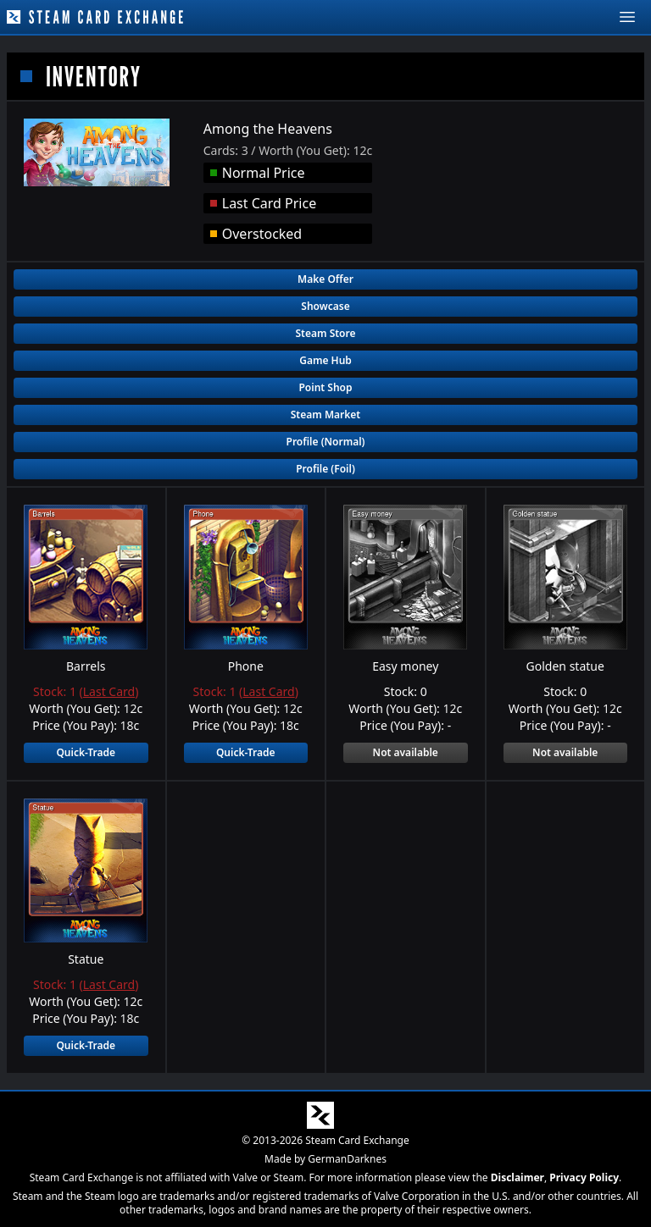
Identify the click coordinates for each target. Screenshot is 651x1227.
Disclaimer (517, 1177)
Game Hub (325, 360)
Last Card (109, 691)
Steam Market (325, 414)
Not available (405, 752)
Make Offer (325, 279)
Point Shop (325, 387)
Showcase (325, 306)
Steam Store (325, 333)
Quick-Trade (85, 752)
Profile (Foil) (325, 469)
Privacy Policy (584, 1177)
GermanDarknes (347, 1159)
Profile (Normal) (326, 441)
